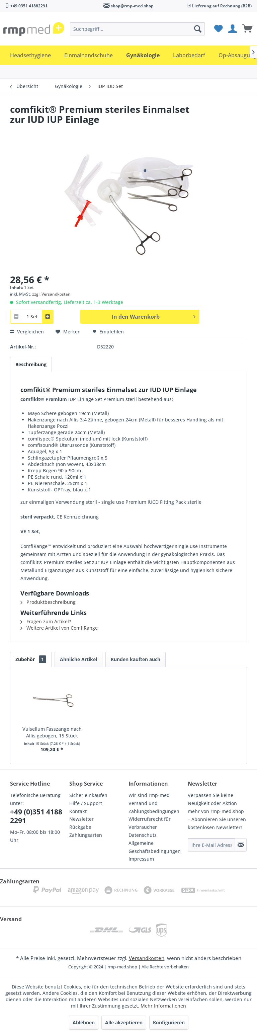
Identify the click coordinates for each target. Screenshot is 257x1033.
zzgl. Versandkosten (51, 294)
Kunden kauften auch (135, 659)
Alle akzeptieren (124, 1022)
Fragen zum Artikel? (45, 621)
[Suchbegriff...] (137, 28)
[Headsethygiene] (30, 55)
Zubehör (30, 659)
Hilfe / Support (85, 803)
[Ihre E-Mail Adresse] (211, 845)
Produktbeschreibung (48, 602)
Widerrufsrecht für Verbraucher (149, 823)
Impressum (141, 859)
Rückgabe (80, 827)
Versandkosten (146, 958)
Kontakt (78, 811)
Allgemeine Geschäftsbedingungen (154, 847)
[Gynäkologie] (142, 55)
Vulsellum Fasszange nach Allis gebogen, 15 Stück (52, 732)
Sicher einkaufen (88, 795)
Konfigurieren (169, 1022)
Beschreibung (31, 364)
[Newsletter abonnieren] (241, 845)
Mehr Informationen (163, 1006)
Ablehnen (84, 1022)
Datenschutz (142, 835)
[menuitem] (137, 28)
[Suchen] (198, 28)
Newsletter (81, 819)
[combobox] (31, 316)
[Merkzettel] (217, 28)
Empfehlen (108, 331)
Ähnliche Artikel (78, 659)
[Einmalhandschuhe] (88, 55)
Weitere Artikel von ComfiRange (59, 628)
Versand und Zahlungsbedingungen (153, 807)
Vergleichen (27, 331)
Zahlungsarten (85, 835)
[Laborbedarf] (189, 55)
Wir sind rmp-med (149, 795)
